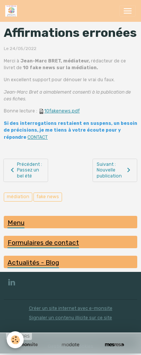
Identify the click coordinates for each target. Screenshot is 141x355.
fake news (47, 196)
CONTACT (37, 137)
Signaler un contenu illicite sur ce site (70, 317)
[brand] (12, 11)
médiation (18, 196)
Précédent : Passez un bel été (25, 170)
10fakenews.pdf (62, 111)
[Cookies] (15, 339)
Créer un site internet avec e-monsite (70, 308)
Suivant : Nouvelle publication (115, 170)
